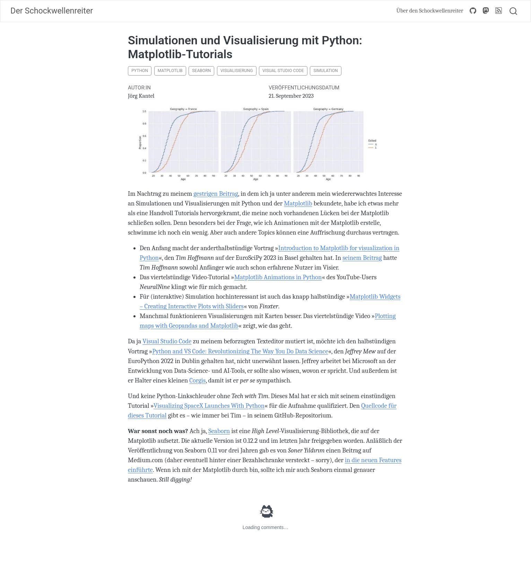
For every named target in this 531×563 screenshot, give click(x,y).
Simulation (325, 70)
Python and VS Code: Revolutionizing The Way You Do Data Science (240, 351)
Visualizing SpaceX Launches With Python (209, 406)
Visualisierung (236, 70)
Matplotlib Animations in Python (278, 277)
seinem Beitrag (362, 258)
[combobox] (514, 11)
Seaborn (201, 70)
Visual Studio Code (283, 70)
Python (139, 70)
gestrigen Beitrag (215, 193)
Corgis (197, 380)
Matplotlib (170, 70)
